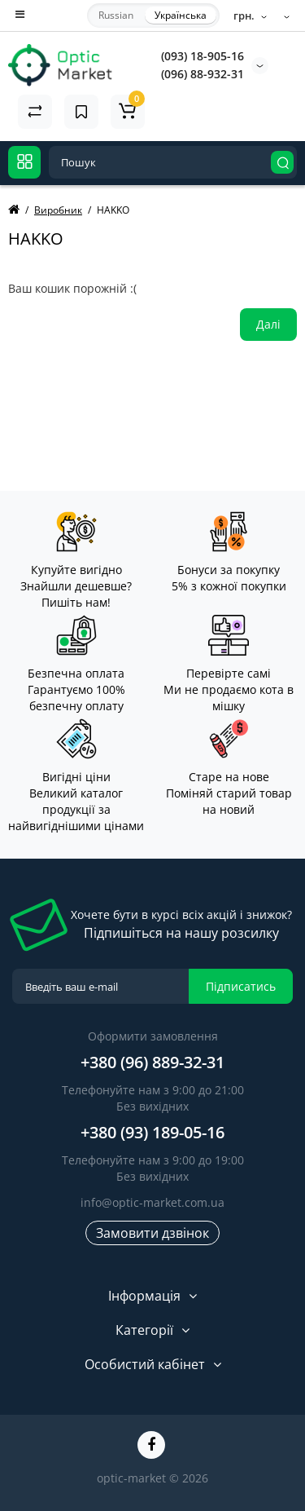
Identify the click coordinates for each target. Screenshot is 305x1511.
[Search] (282, 162)
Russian (115, 15)
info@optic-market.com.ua (152, 1202)
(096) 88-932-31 (202, 74)
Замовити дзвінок (152, 1233)
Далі (268, 324)
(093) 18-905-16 (202, 56)
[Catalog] (24, 162)
